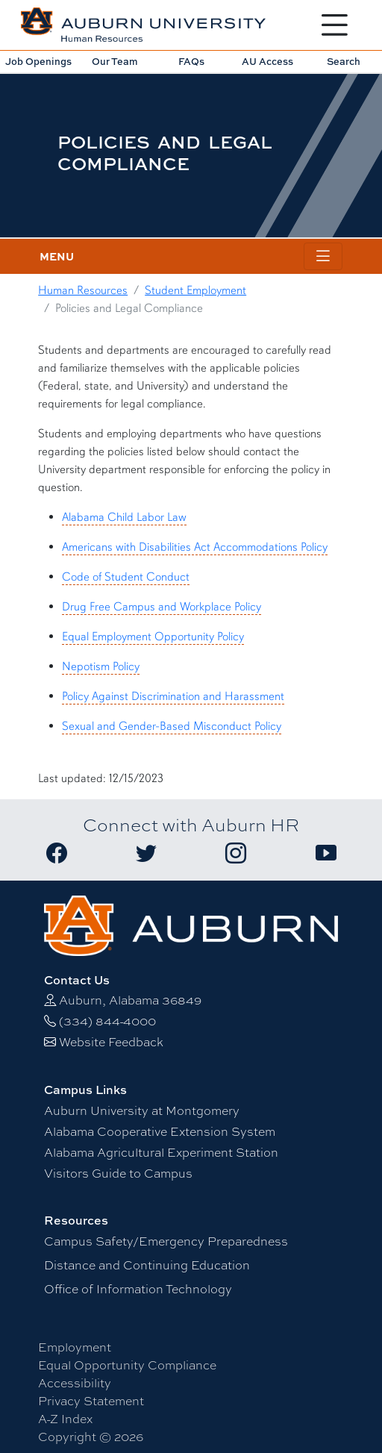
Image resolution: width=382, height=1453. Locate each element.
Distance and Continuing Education (147, 1264)
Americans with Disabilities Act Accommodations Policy (195, 547)
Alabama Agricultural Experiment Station (161, 1151)
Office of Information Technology (138, 1288)
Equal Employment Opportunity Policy (153, 636)
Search (343, 61)
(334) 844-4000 (107, 1020)
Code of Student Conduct (126, 576)
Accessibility (74, 1382)
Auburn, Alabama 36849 (130, 999)
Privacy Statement (91, 1400)
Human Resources (83, 290)
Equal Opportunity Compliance (127, 1364)
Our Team (115, 61)
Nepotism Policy (101, 666)
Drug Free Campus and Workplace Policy (161, 606)
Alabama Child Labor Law (124, 517)
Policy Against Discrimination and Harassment (173, 696)
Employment (74, 1346)
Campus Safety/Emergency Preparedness (166, 1240)
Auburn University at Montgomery (141, 1110)
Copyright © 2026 (90, 1436)
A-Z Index (65, 1418)
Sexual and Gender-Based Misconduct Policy (171, 726)
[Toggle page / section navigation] (323, 256)
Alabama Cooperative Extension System (159, 1131)
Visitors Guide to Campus (118, 1172)
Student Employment (195, 290)
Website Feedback (111, 1041)
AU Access (267, 61)
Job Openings (38, 61)
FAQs (191, 61)
